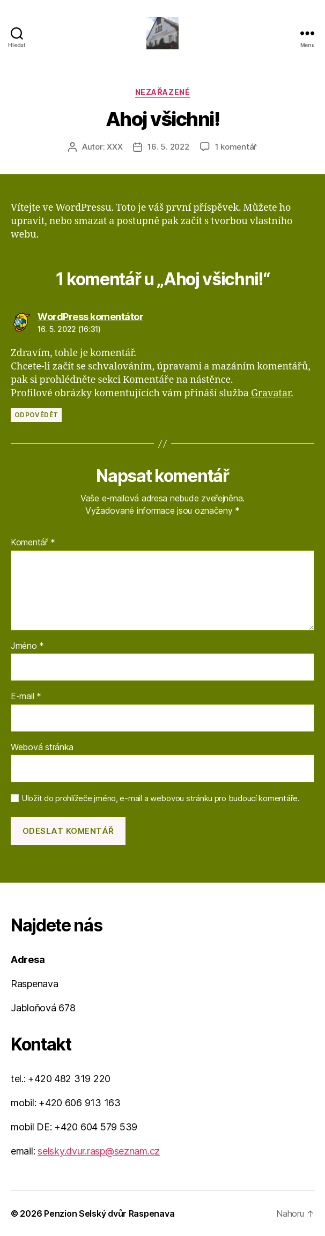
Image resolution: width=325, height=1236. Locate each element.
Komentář (33, 542)
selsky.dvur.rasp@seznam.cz (99, 1151)
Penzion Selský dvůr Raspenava (109, 1213)
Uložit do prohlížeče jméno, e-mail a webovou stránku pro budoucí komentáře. (160, 798)
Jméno (27, 646)
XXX (114, 147)
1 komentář (236, 147)
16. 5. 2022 (168, 147)
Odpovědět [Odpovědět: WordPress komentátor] (36, 415)
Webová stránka (42, 747)
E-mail (26, 696)
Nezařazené (162, 92)
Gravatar (271, 393)
